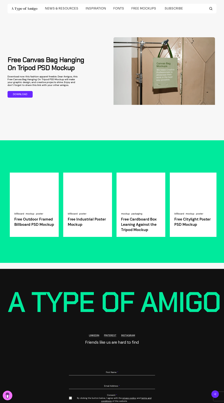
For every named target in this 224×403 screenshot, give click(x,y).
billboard (19, 214)
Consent (112, 394)
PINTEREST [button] (110, 334)
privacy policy (129, 397)
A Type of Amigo (24, 8)
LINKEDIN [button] (94, 334)
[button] (20, 94)
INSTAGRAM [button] (128, 334)
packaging (136, 214)
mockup (30, 214)
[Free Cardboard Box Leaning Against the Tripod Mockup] (141, 190)
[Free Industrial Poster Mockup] (87, 190)
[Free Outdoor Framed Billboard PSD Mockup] (34, 190)
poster (39, 214)
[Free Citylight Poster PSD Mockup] (194, 190)
